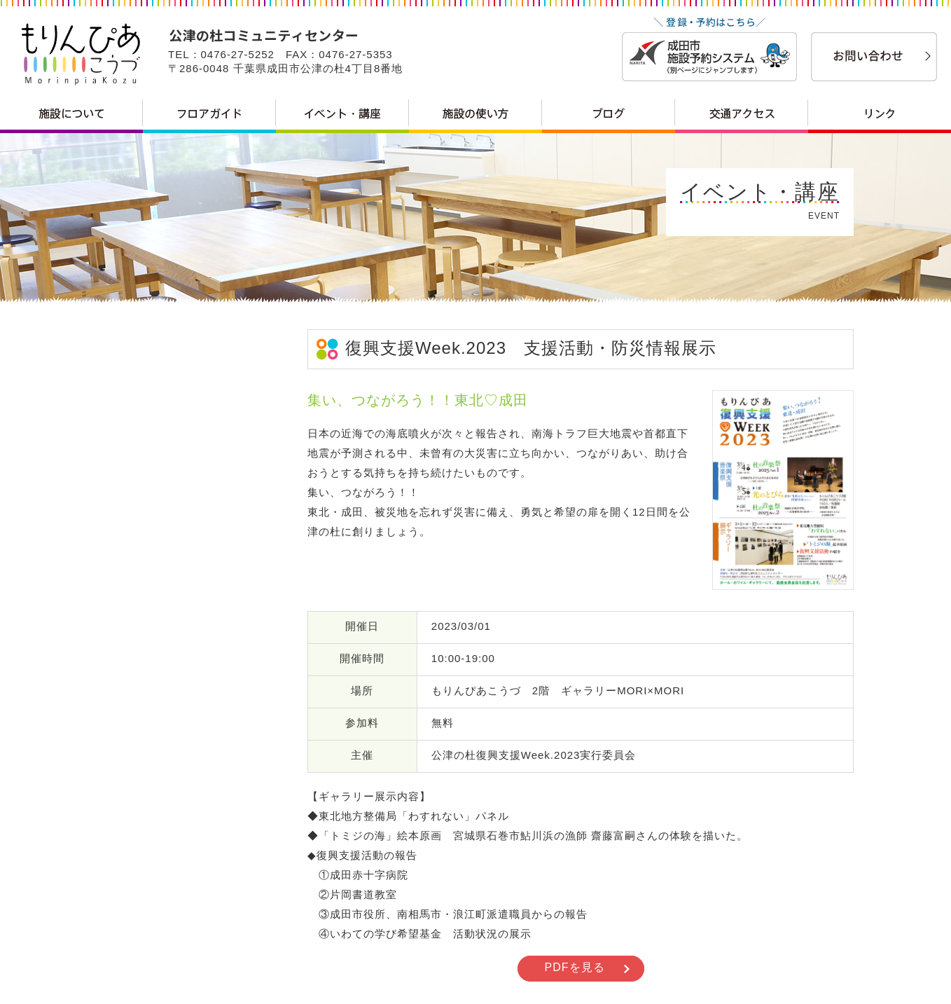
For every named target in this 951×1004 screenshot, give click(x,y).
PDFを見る (575, 967)
